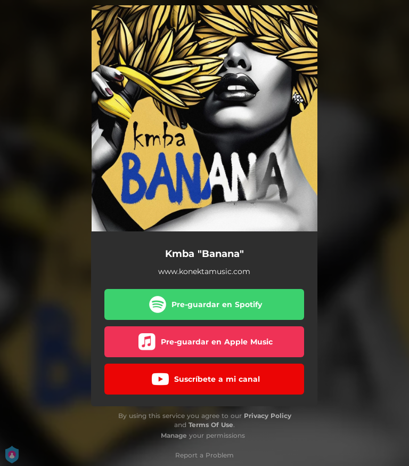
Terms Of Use (211, 425)
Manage (174, 435)
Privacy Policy (267, 416)
